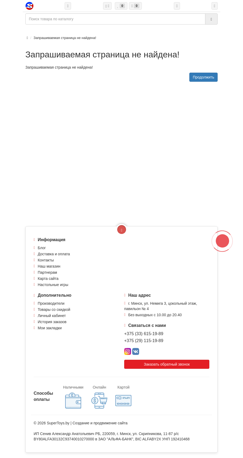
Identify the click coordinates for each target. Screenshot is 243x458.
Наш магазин (49, 266)
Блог (42, 248)
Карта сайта (48, 278)
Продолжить (203, 77)
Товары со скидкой (54, 309)
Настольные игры (53, 285)
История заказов (52, 322)
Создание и (82, 423)
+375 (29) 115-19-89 (143, 340)
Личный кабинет (52, 316)
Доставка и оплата (54, 254)
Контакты (46, 260)
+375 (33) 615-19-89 (143, 333)
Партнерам (47, 272)
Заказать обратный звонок (167, 364)
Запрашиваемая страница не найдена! (65, 38)
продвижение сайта (110, 423)
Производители (51, 303)
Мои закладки (50, 328)
